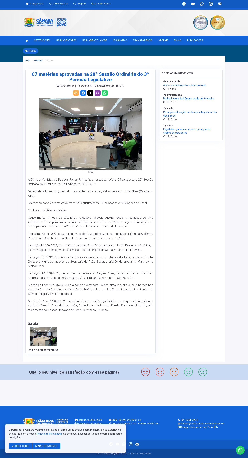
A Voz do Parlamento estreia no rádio (184, 85)
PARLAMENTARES (66, 40)
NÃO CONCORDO (46, 446)
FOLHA (177, 40)
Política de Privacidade (49, 433)
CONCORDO (20, 446)
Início (27, 60)
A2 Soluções (112, 453)
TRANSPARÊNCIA (142, 40)
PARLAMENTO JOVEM (94, 40)
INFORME (163, 40)
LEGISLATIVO (120, 40)
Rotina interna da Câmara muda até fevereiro (188, 98)
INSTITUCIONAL (42, 40)
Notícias (37, 60)
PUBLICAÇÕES (195, 40)
